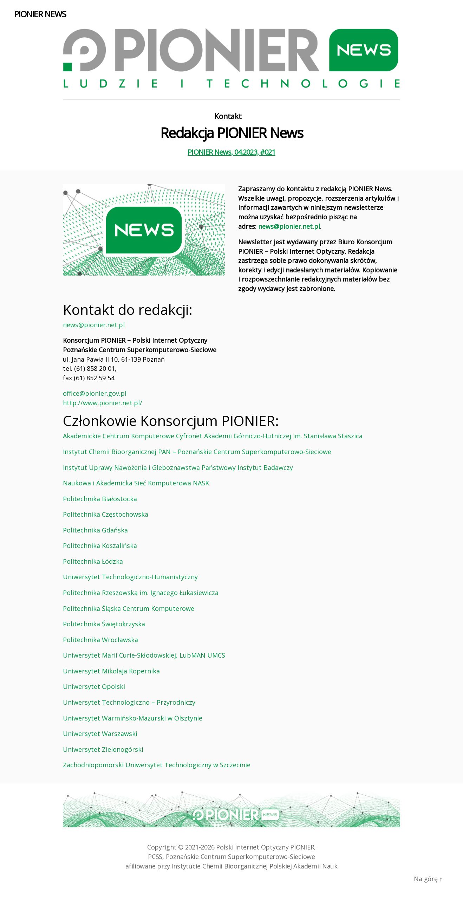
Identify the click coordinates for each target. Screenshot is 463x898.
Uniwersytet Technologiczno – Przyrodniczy (129, 702)
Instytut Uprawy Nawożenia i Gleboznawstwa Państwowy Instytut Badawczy (178, 467)
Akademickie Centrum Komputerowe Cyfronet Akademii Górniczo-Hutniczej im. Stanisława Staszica (213, 436)
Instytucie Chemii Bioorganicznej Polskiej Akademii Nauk (255, 866)
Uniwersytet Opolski (94, 686)
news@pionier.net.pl (289, 226)
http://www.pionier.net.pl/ (102, 403)
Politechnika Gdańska (95, 530)
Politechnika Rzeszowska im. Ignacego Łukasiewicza (141, 592)
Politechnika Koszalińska (100, 545)
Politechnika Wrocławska (100, 639)
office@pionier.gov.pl (94, 393)
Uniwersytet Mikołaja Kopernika (111, 671)
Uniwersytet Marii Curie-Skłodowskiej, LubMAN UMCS (144, 655)
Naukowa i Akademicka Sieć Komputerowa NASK (136, 483)
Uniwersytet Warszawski (100, 733)
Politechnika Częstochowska (105, 514)
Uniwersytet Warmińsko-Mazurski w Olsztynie (132, 718)
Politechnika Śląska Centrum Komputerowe (128, 608)
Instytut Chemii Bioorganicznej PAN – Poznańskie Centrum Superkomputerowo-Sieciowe (197, 451)
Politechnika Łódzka (93, 561)
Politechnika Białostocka (100, 499)
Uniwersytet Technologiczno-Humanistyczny (130, 577)
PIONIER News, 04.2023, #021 (231, 152)
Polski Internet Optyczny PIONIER (265, 847)
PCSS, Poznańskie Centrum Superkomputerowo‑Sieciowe (231, 856)
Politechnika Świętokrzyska (104, 624)
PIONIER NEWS (40, 14)
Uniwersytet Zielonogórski (103, 749)
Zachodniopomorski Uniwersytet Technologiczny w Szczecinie (156, 765)
